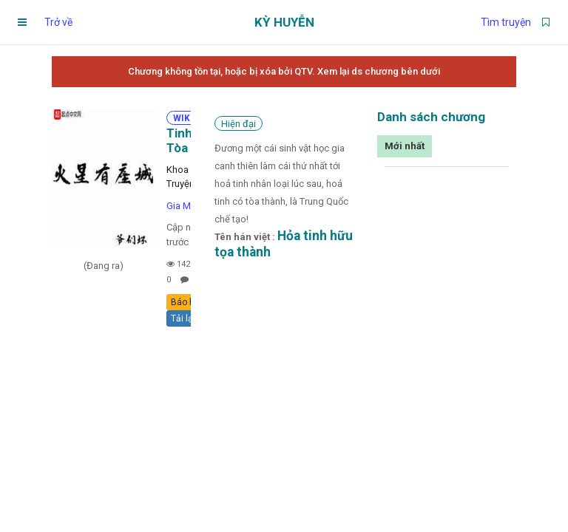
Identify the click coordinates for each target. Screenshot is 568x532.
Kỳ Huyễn (284, 22)
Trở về (58, 22)
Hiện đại (238, 123)
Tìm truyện (506, 22)
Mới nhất (405, 145)
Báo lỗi (185, 302)
